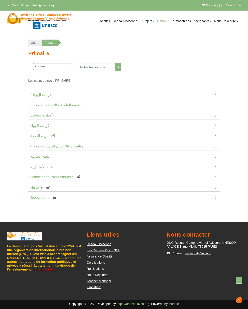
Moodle (173, 304)
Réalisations (95, 269)
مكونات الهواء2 (42, 95)
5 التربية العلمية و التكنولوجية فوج (55, 105)
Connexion (233, 5)
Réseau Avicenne (99, 244)
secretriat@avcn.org (40, 5)
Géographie (40, 197)
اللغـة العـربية (40, 156)
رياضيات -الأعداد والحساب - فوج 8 (56, 146)
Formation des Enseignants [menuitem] (190, 21)
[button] (212, 5)
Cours (35, 42)
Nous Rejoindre (97, 275)
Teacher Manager (99, 281)
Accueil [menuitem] (105, 21)
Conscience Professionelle (52, 177)
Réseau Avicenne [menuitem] (125, 21)
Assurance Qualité (99, 256)
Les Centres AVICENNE (103, 250)
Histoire (36, 187)
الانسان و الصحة (42, 136)
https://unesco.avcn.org (133, 304)
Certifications (96, 262)
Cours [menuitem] (161, 21)
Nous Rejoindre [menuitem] (225, 21)
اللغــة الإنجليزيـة (43, 167)
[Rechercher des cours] (96, 67)
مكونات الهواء (40, 126)
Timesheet (94, 287)
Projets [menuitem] (147, 21)
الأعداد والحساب (43, 115)
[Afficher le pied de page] (239, 300)
